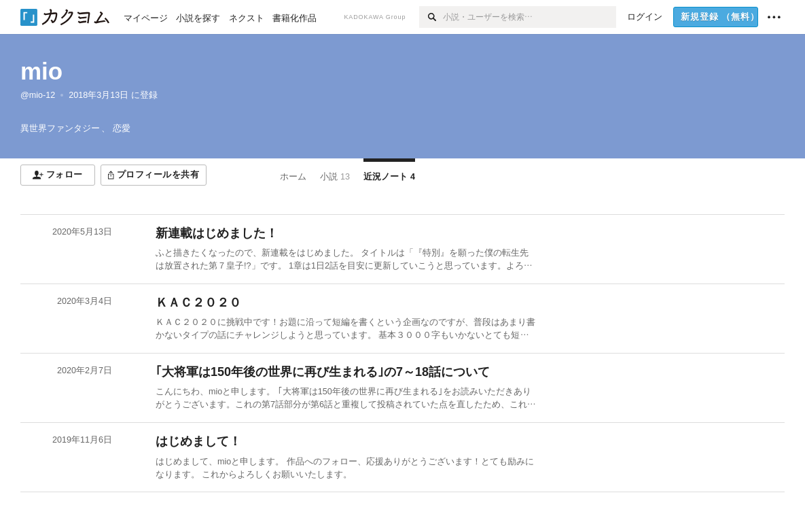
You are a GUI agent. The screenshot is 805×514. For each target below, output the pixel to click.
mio (41, 71)
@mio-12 (37, 95)
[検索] (431, 17)
